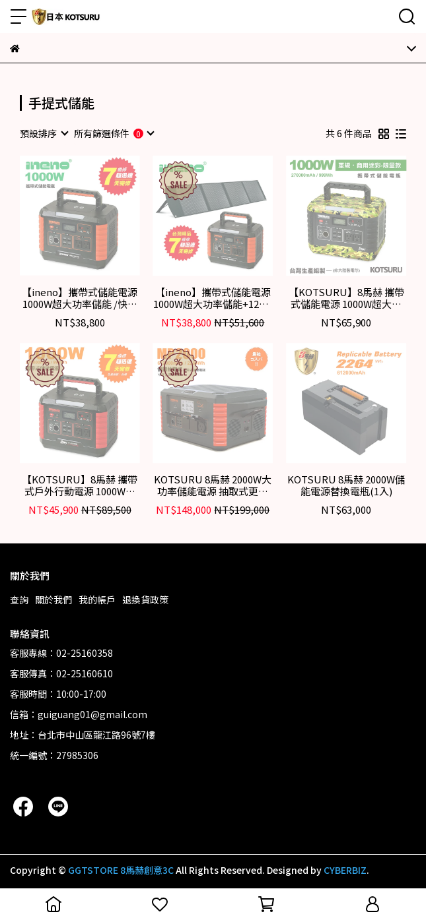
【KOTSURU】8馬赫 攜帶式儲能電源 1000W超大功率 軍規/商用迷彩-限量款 (346, 298)
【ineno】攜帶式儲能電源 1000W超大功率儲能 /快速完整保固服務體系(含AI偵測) (79, 298)
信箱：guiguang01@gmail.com (78, 714)
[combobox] (43, 133)
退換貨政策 (145, 599)
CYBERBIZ (345, 869)
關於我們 (53, 599)
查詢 (19, 599)
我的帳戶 (97, 599)
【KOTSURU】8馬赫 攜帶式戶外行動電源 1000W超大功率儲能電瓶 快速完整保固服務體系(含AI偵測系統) (79, 485)
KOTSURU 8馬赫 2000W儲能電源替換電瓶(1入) (346, 485)
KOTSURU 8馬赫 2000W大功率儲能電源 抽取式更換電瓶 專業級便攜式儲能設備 (212, 485)
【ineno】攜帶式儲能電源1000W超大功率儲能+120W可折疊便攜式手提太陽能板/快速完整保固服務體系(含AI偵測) (213, 298)
